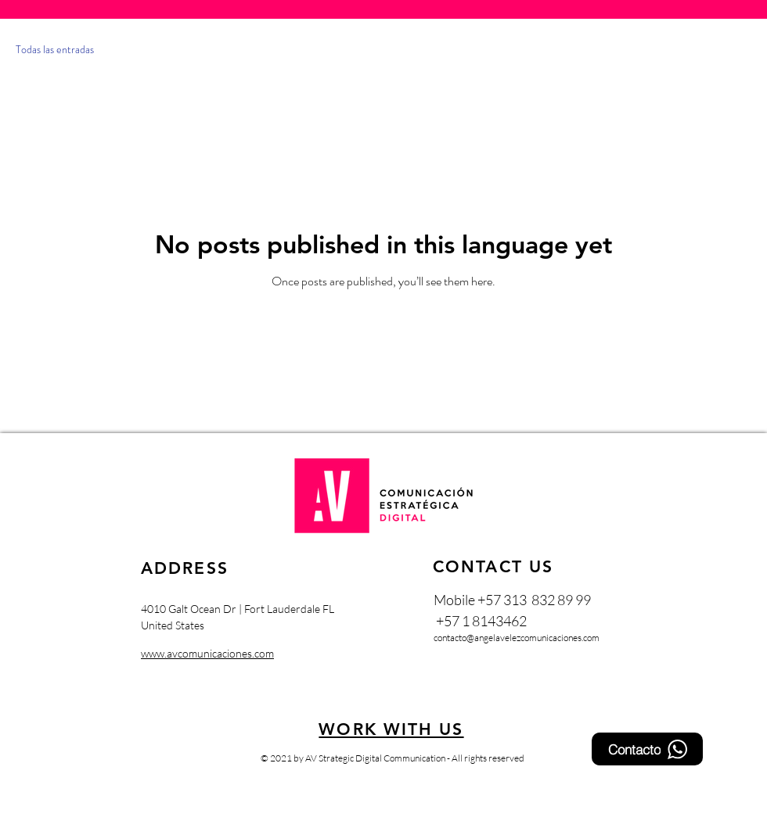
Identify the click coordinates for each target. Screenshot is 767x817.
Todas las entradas (55, 49)
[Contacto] (647, 749)
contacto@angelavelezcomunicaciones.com (517, 637)
